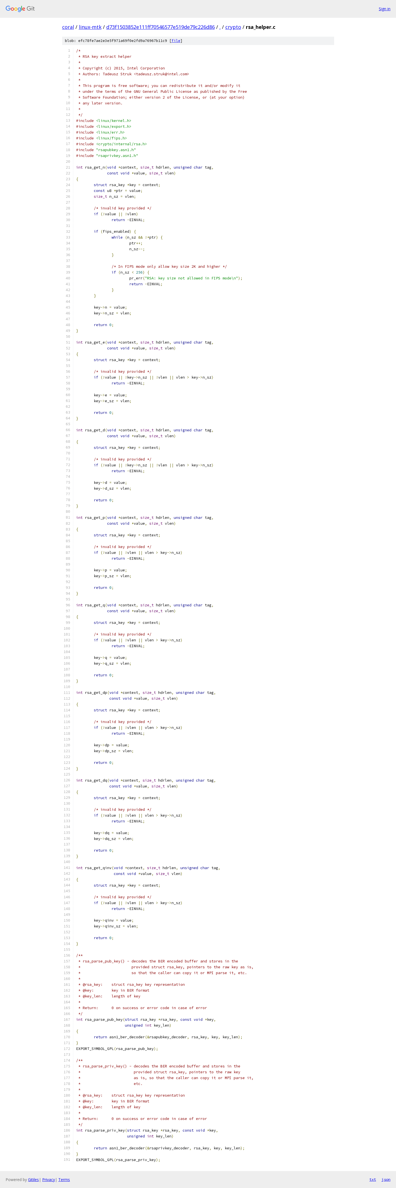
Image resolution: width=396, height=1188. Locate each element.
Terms (64, 1179)
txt (372, 1179)
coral (68, 27)
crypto (233, 27)
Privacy (48, 1179)
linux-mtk (90, 27)
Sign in (384, 8)
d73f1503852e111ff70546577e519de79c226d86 (160, 27)
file (175, 40)
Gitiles (33, 1179)
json (386, 1179)
